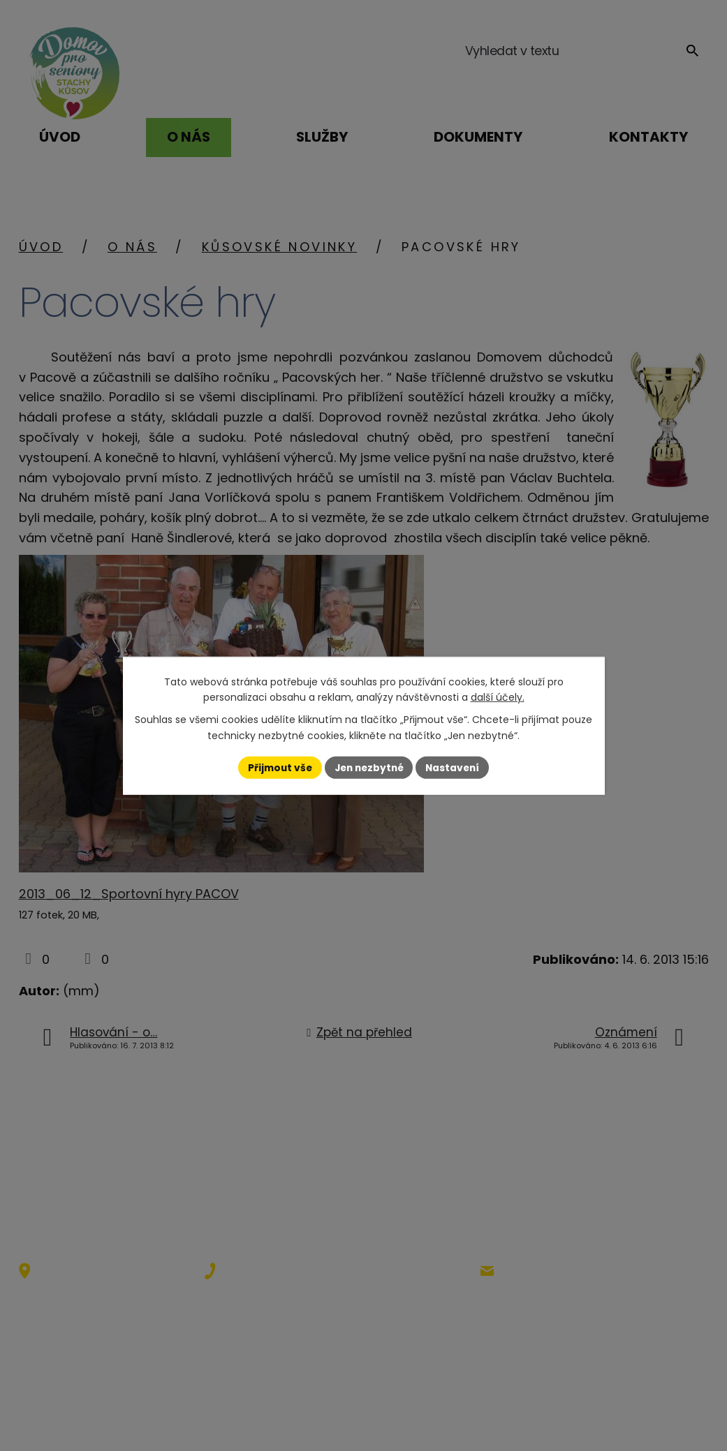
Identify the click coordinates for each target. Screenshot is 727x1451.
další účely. (497, 697)
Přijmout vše (277, 767)
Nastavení (456, 767)
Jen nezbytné (369, 767)
